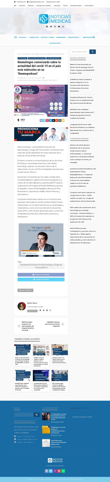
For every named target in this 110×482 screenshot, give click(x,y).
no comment (38, 78)
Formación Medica (73, 37)
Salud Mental (40, 379)
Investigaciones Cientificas (43, 5)
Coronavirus (22, 5)
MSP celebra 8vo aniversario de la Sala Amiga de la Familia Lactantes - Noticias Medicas (83, 210)
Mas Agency (28, 442)
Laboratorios (57, 5)
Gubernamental (61, 37)
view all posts (32, 310)
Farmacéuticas (34, 37)
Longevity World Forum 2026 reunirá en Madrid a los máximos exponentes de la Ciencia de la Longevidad (41, 387)
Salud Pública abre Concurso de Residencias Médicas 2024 (58, 442)
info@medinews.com (29, 439)
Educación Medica (23, 351)
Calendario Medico (55, 43)
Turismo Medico (89, 5)
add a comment (25, 290)
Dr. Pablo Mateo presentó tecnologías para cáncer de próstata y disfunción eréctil (58, 416)
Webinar (19, 379)
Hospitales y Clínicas (47, 37)
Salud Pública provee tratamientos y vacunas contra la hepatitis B (83, 231)
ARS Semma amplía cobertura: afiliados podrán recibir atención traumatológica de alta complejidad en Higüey (59, 387)
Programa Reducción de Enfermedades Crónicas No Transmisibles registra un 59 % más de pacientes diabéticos (81, 180)
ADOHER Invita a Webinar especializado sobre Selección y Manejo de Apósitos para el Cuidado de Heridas (22, 387)
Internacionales (41, 377)
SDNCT (47, 150)
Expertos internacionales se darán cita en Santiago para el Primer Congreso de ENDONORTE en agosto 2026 (22, 361)
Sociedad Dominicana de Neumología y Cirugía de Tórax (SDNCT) (38, 80)
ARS (15, 5)
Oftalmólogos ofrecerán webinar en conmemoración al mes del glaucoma (58, 429)
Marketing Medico (88, 37)
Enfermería (31, 5)
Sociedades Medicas (76, 5)
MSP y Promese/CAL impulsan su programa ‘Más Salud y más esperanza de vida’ (82, 219)
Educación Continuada (37, 58)
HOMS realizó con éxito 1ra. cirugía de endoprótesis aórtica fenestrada (82, 198)
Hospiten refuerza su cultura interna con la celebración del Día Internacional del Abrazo (59, 360)
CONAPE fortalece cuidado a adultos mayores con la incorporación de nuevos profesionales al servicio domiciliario (41, 362)
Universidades (21, 354)
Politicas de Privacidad (55, 466)
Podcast (65, 5)
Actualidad (22, 37)
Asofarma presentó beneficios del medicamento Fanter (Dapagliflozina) (83, 171)
